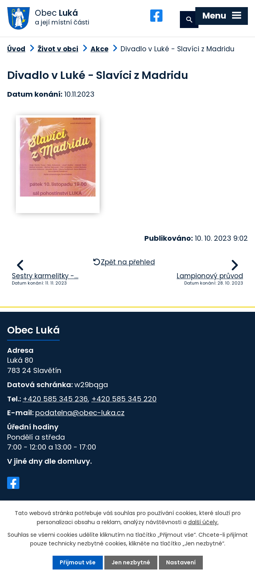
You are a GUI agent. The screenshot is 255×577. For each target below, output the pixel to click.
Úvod (16, 49)
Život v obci (58, 49)
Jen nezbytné (130, 562)
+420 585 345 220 (124, 399)
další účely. (203, 522)
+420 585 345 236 (55, 399)
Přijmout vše (78, 562)
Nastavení (181, 562)
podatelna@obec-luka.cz (80, 413)
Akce (99, 49)
